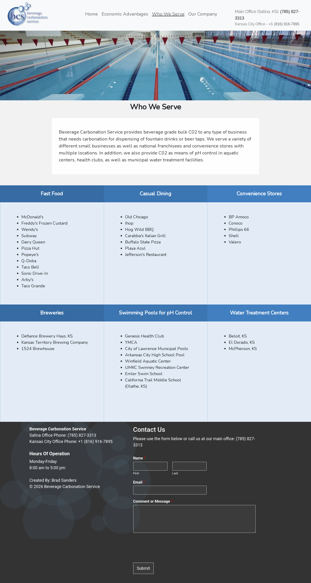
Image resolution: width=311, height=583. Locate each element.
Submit (143, 568)
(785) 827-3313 (82, 435)
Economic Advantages (125, 14)
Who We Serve (168, 14)
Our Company (202, 14)
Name (139, 458)
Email (139, 482)
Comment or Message (152, 501)
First (136, 473)
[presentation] (168, 554)
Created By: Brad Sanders (53, 480)
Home (92, 13)
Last (175, 473)
